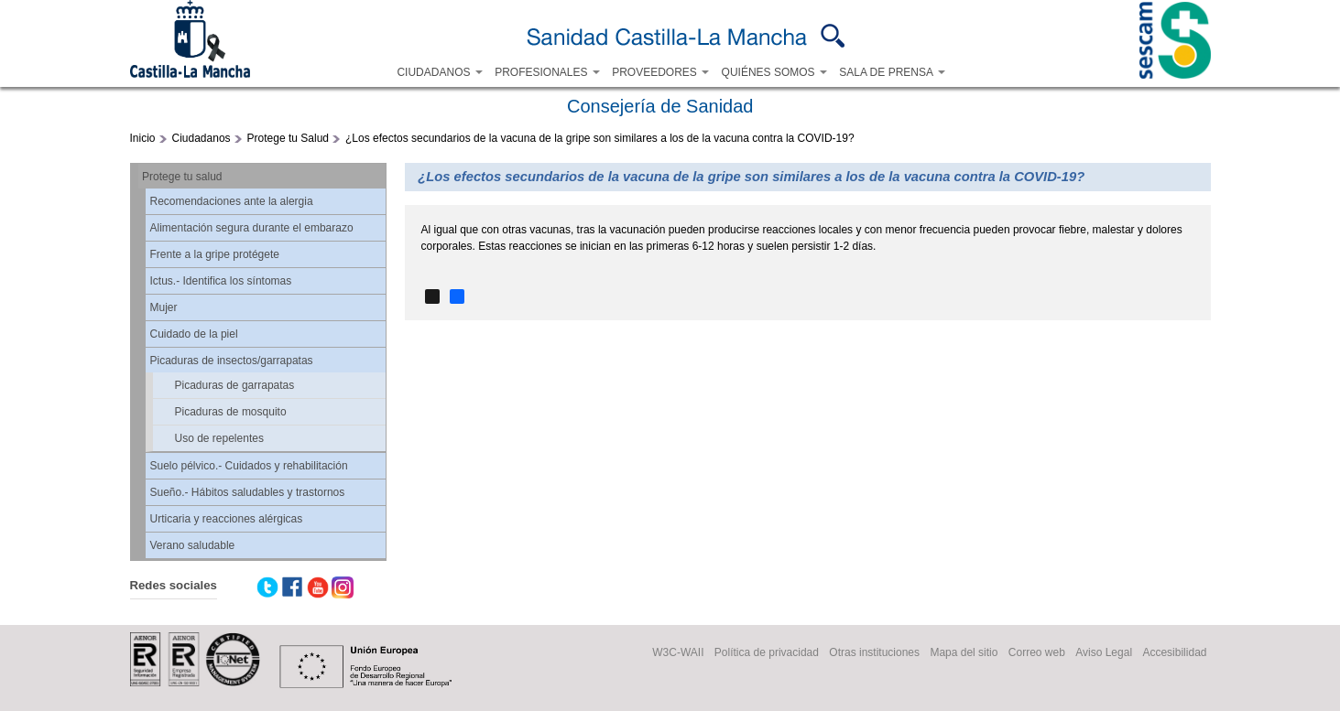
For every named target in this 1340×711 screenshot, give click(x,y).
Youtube (318, 587)
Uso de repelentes (219, 438)
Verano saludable (192, 545)
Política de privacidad (766, 652)
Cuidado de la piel (194, 334)
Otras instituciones (874, 652)
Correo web (1036, 652)
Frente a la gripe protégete (214, 254)
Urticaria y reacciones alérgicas (226, 518)
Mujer (164, 307)
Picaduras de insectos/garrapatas (231, 360)
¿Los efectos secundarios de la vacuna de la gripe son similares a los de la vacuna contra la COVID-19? (600, 138)
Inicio (143, 138)
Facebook (292, 587)
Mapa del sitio (963, 652)
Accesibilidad (1174, 652)
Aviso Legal (1103, 652)
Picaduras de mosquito (231, 411)
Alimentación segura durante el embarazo (252, 227)
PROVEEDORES (660, 72)
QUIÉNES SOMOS (774, 72)
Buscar (833, 35)
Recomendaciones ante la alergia (231, 201)
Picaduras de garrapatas (235, 385)
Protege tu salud (182, 176)
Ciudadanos (201, 138)
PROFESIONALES (547, 72)
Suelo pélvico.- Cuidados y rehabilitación (249, 465)
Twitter (267, 587)
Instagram (343, 587)
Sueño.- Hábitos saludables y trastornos (247, 492)
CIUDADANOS (439, 72)
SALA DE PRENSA (891, 72)
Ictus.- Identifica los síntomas (221, 281)
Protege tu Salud (288, 138)
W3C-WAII (677, 652)
